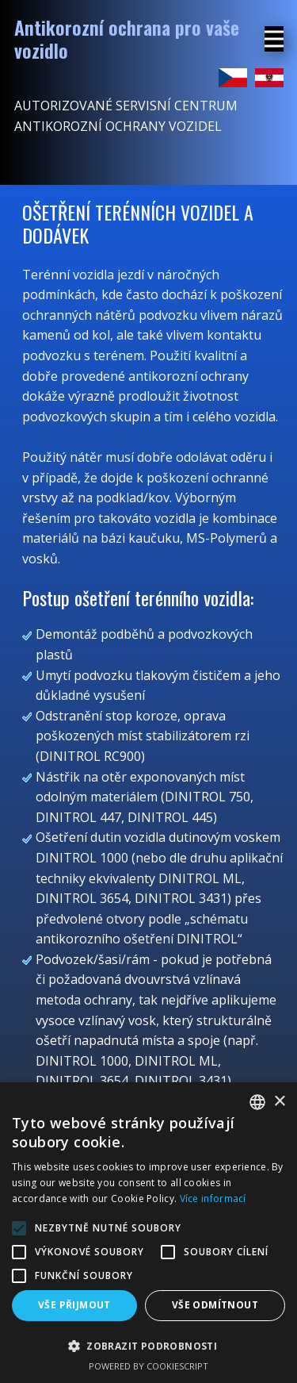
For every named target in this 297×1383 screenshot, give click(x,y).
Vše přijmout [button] (74, 1305)
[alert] (148, 1232)
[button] (148, 1346)
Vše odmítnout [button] (215, 1305)
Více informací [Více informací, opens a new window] (213, 1198)
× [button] (279, 1102)
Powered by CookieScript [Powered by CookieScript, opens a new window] (148, 1366)
